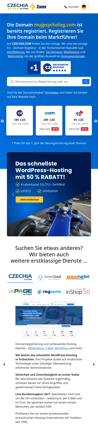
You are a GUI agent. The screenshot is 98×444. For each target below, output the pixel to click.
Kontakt (71, 7)
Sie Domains (54, 52)
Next (95, 121)
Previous (2, 121)
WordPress (62, 348)
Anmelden (52, 92)
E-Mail (49, 348)
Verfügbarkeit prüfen (86, 81)
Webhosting (71, 52)
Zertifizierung (15, 52)
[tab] (20, 277)
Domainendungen (73, 56)
